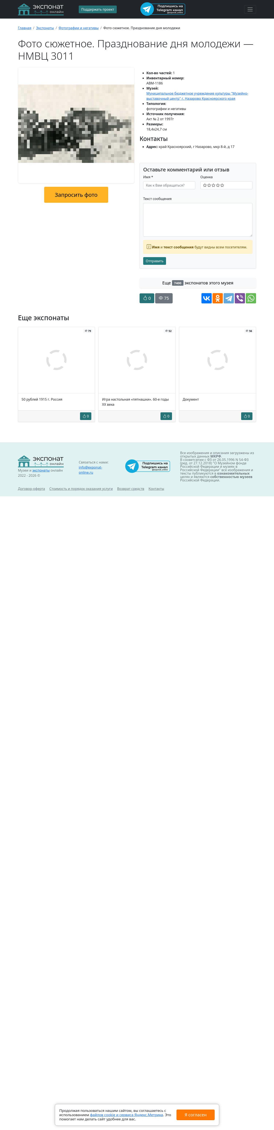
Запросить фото (76, 194)
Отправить (154, 261)
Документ (191, 399)
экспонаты (41, 470)
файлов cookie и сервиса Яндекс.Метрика (126, 1114)
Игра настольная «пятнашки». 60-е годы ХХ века (135, 402)
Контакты (156, 488)
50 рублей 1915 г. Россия (42, 399)
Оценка (206, 177)
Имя (148, 177)
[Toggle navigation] (250, 9)
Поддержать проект (97, 9)
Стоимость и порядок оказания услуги (81, 488)
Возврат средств (130, 488)
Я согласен (196, 1115)
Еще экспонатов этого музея (197, 283)
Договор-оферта (31, 488)
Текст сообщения (157, 198)
